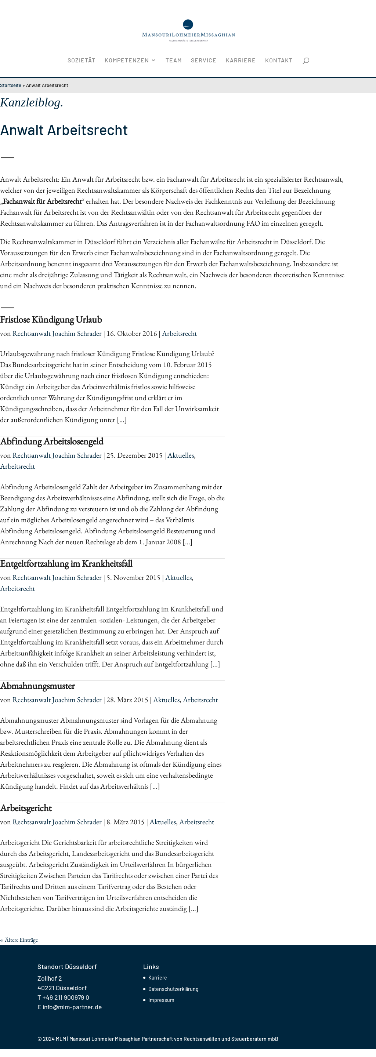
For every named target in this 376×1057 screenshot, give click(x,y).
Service (204, 60)
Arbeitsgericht (25, 808)
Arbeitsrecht (179, 333)
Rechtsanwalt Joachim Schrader (57, 333)
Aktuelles (180, 455)
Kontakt (279, 60)
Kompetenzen (127, 60)
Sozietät (81, 60)
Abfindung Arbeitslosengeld (51, 441)
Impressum (161, 1000)
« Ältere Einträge (19, 940)
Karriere (241, 60)
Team (174, 60)
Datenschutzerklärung (173, 989)
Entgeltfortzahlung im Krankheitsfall (66, 563)
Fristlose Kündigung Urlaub (51, 319)
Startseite (10, 85)
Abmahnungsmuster (37, 685)
